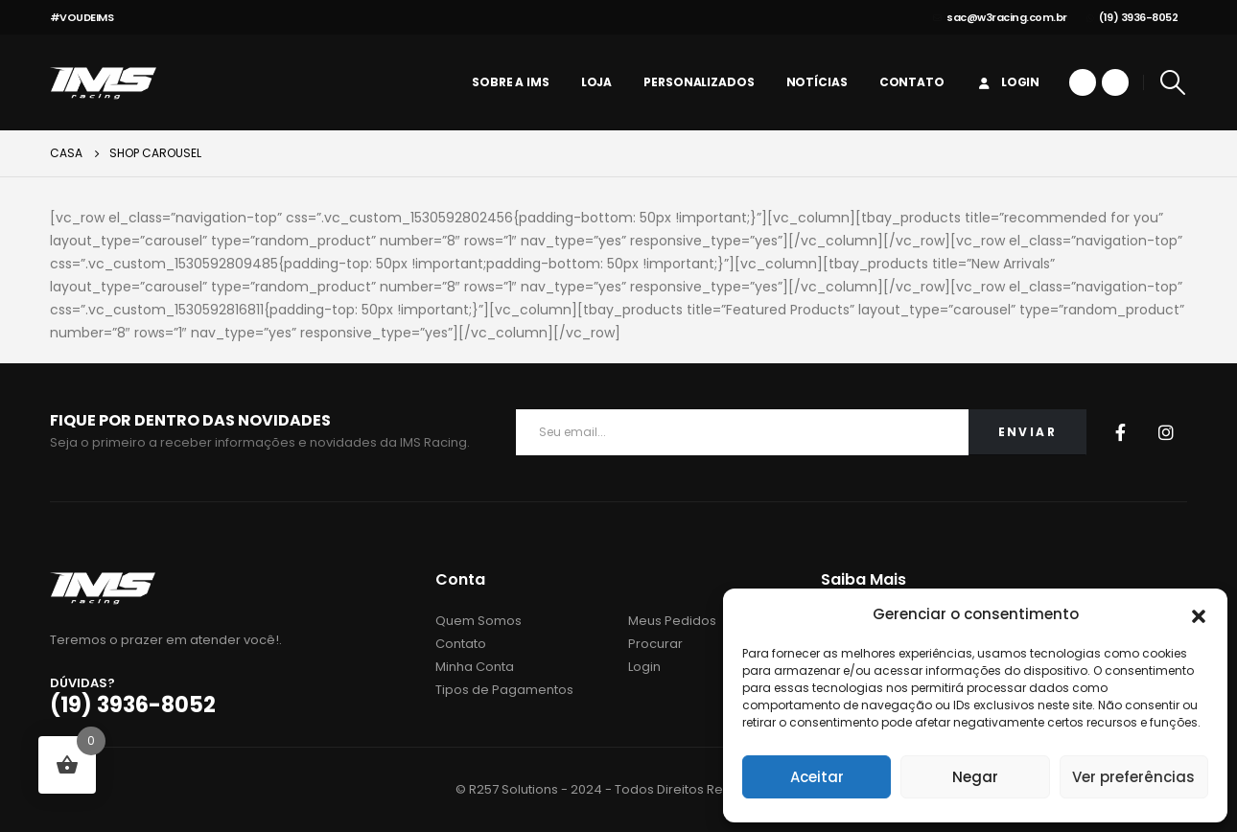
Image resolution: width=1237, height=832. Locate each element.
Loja (597, 82)
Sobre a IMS (510, 82)
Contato (912, 82)
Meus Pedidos (672, 621)
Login (1007, 82)
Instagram (1166, 432)
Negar (975, 777)
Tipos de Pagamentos (504, 690)
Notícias (817, 82)
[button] (1198, 614)
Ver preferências (1133, 777)
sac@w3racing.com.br (1000, 17)
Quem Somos (478, 621)
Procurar (655, 644)
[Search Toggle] (1172, 82)
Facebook (1120, 432)
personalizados (698, 82)
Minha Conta (474, 667)
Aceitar (817, 777)
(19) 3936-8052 (1132, 17)
